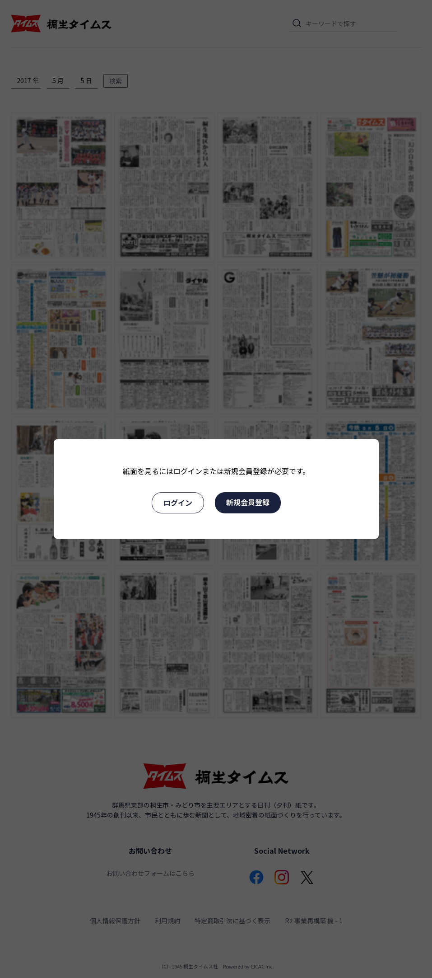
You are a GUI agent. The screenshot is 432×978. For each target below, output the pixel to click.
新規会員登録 (247, 502)
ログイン (177, 502)
